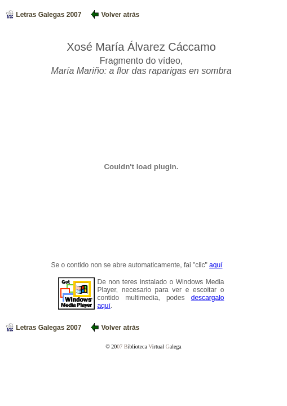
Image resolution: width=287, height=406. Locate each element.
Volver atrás (115, 15)
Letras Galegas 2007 (43, 15)
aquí (215, 265)
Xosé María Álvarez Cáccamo (141, 47)
